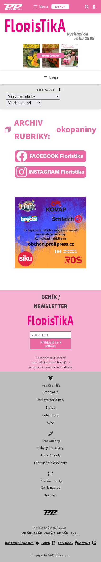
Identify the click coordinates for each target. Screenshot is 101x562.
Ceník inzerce (50, 487)
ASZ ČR (49, 533)
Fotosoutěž (50, 415)
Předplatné (51, 392)
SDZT (75, 533)
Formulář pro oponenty (50, 463)
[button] (50, 344)
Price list (50, 495)
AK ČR (26, 533)
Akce (50, 423)
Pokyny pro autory (50, 448)
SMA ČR (62, 533)
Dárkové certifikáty (50, 400)
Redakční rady (50, 455)
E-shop (50, 407)
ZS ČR (37, 533)
